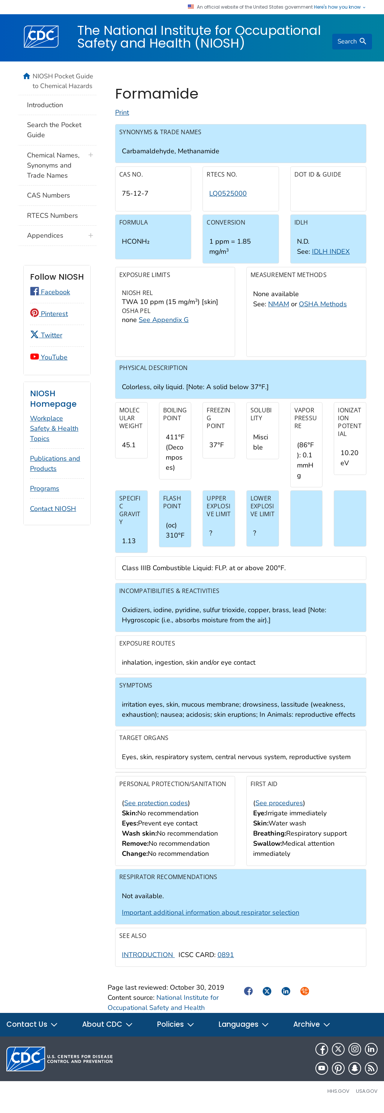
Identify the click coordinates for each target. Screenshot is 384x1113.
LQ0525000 (228, 198)
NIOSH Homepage (53, 398)
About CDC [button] (107, 1030)
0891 (226, 960)
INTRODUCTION (148, 960)
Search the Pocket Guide (54, 129)
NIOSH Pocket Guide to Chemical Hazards (63, 81)
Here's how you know (340, 7)
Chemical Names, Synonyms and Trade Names (53, 165)
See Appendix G (164, 325)
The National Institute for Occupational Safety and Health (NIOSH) (199, 36)
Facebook (50, 292)
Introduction (45, 104)
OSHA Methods (323, 309)
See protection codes (156, 808)
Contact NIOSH (53, 508)
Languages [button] (244, 1030)
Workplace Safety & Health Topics (54, 428)
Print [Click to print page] (122, 118)
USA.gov (367, 1096)
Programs (44, 488)
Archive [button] (312, 1030)
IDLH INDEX (331, 257)
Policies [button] (176, 1030)
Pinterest (49, 313)
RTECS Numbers (52, 215)
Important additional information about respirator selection (210, 918)
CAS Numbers (48, 195)
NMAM (278, 309)
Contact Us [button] (32, 1030)
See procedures (279, 808)
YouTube (49, 357)
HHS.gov (338, 1096)
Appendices (45, 235)
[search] (352, 41)
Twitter (46, 335)
